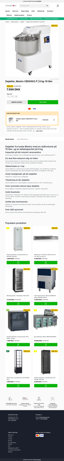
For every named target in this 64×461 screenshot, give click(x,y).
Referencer (11, 435)
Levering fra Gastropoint (14, 450)
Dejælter (22, 21)
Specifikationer (22, 139)
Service (10, 440)
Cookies (10, 437)
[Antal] (12, 96)
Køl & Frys (15, 11)
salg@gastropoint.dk (44, 417)
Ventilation (50, 11)
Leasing (10, 438)
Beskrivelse (9, 139)
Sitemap (10, 451)
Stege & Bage (25, 11)
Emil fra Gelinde (37, 459)
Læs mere (39, 131)
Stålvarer (9, 15)
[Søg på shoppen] (47, 5)
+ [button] (16, 96)
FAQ (9, 446)
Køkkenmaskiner (19, 15)
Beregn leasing (16, 102)
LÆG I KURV (43, 102)
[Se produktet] (11, 120)
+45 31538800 (38, 1)
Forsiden (7, 21)
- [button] (8, 96)
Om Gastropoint (12, 442)
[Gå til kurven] (57, 6)
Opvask (7, 11)
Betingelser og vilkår (13, 448)
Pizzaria (29, 15)
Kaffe (33, 11)
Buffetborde (40, 11)
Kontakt (10, 444)
